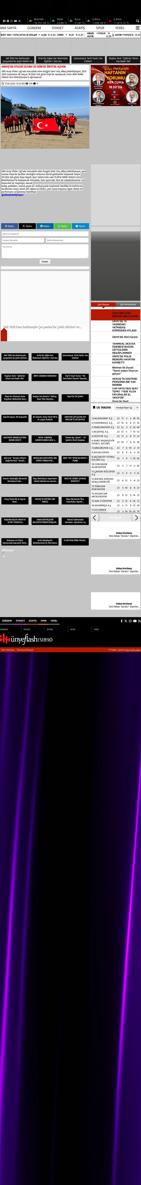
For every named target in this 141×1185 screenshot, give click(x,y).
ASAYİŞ (80, 28)
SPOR (100, 28)
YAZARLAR (115, 517)
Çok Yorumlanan (128, 304)
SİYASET (58, 28)
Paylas (9, 226)
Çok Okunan (103, 304)
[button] (95, 517)
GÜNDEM (34, 28)
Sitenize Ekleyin (25, 650)
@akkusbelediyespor (13, 194)
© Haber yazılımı (124, 650)
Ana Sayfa (8, 28)
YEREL (120, 28)
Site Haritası (7, 650)
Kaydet (45, 261)
